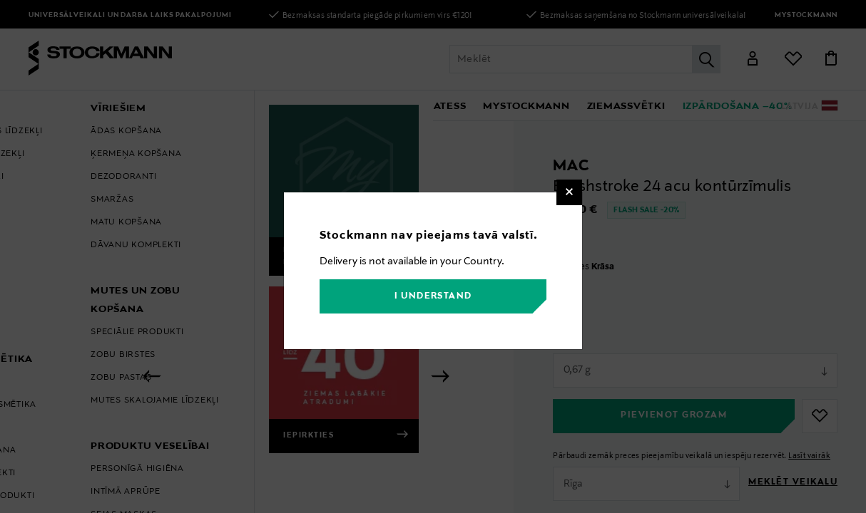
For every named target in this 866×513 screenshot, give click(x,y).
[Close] (569, 192)
